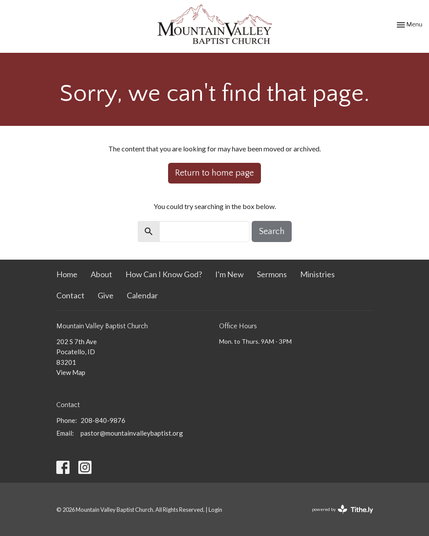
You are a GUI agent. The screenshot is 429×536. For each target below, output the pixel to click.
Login (215, 509)
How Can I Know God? (163, 274)
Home (66, 274)
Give (106, 295)
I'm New (229, 274)
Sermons (272, 274)
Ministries (317, 274)
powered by (342, 509)
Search (272, 231)
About (101, 274)
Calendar (142, 295)
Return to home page (214, 173)
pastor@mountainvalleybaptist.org (132, 433)
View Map (70, 372)
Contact (70, 295)
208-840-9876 (103, 420)
